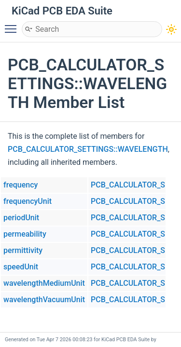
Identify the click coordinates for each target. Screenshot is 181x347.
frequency (20, 184)
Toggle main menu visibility (13, 24)
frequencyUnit (27, 201)
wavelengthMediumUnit (44, 283)
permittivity (22, 250)
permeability (24, 234)
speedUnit (20, 266)
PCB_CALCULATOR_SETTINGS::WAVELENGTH (88, 149)
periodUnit (21, 217)
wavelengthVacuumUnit (44, 299)
